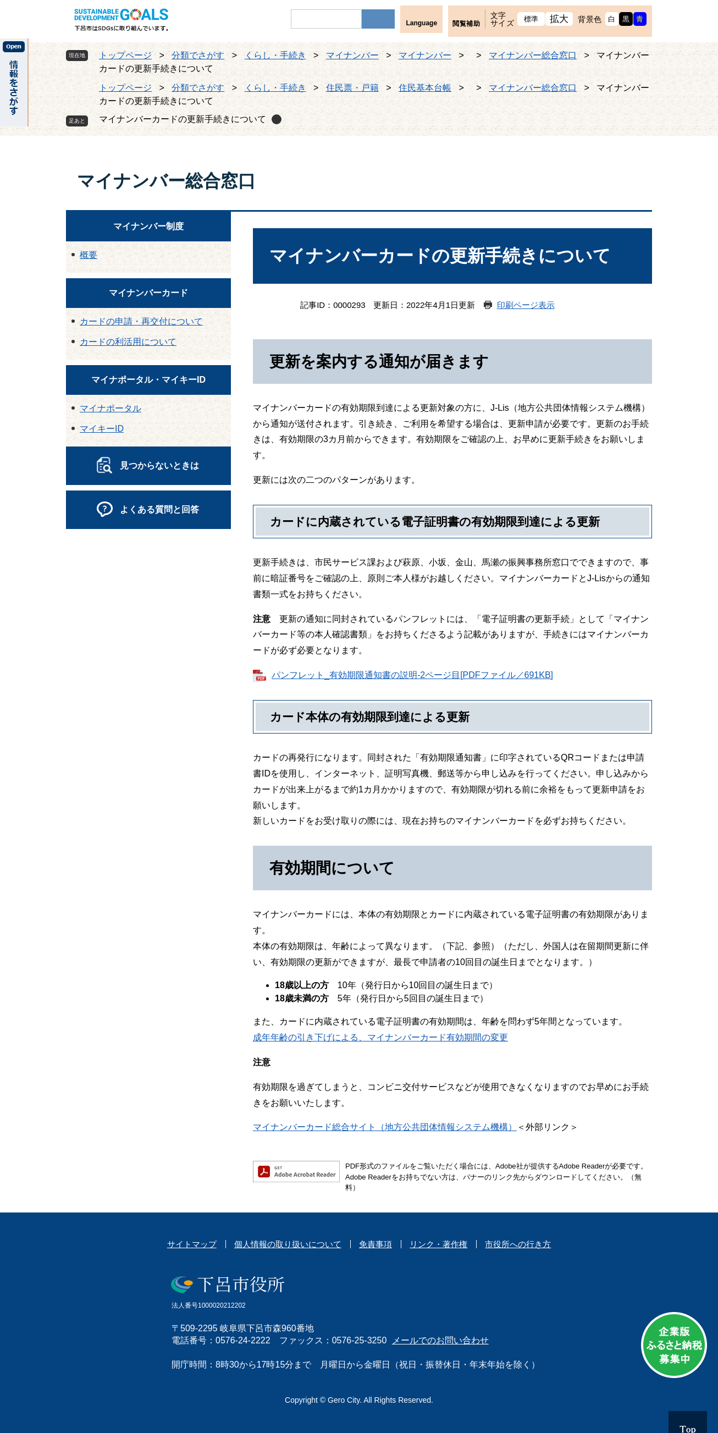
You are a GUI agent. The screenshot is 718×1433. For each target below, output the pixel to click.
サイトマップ (192, 1244)
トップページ (125, 55)
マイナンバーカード (148, 292)
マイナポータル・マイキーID (148, 379)
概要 (88, 255)
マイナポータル (110, 408)
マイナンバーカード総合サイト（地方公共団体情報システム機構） (385, 1127)
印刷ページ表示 (526, 305)
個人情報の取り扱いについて (287, 1244)
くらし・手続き (275, 55)
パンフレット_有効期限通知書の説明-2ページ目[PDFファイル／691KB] (412, 675)
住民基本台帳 (425, 87)
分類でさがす (198, 55)
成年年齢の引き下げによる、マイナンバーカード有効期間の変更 (380, 1037)
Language (421, 23)
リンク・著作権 (438, 1244)
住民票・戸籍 (352, 87)
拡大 (559, 19)
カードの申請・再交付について (141, 321)
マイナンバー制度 (148, 226)
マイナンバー (352, 55)
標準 (531, 19)
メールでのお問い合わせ (440, 1340)
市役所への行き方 (518, 1244)
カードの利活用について (128, 341)
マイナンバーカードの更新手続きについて (182, 119)
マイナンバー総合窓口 (533, 55)
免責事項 (375, 1244)
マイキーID (102, 428)
